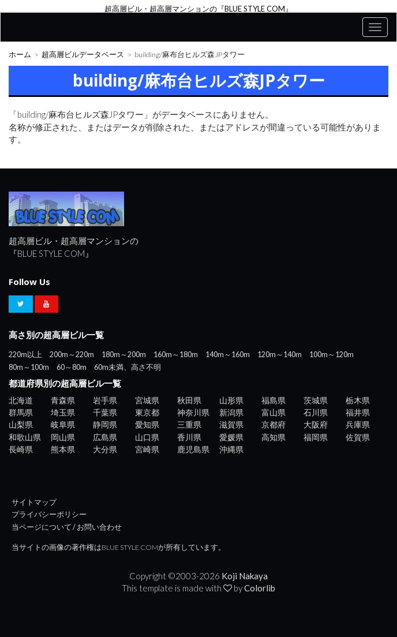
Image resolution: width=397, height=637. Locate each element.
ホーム (20, 54)
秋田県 (189, 400)
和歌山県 (25, 437)
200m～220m (72, 354)
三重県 (189, 424)
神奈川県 (193, 412)
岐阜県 (63, 424)
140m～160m (227, 354)
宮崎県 (147, 449)
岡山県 (63, 437)
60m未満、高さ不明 (127, 367)
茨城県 (316, 400)
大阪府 (316, 424)
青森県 (63, 400)
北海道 (21, 400)
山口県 (147, 437)
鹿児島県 (193, 449)
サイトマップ (34, 502)
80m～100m (29, 367)
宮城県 (147, 400)
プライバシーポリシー (49, 514)
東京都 (147, 412)
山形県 (231, 400)
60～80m (72, 367)
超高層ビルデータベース (83, 54)
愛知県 (147, 424)
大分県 (105, 449)
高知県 (273, 437)
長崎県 (21, 449)
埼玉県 (63, 412)
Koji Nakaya (245, 576)
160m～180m (175, 354)
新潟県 (231, 412)
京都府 (273, 424)
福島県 (273, 400)
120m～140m (279, 354)
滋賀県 (231, 424)
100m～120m (331, 354)
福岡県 (316, 437)
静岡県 (105, 424)
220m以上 (25, 354)
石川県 (316, 412)
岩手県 (105, 400)
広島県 (105, 437)
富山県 (273, 412)
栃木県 (358, 400)
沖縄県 (231, 449)
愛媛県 (231, 437)
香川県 (189, 437)
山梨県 (21, 424)
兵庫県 (358, 424)
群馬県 (21, 412)
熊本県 (63, 449)
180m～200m (124, 354)
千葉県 (105, 412)
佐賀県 (358, 437)
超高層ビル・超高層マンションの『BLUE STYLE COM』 (198, 8)
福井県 (358, 412)
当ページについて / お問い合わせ (67, 527)
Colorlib (259, 588)
